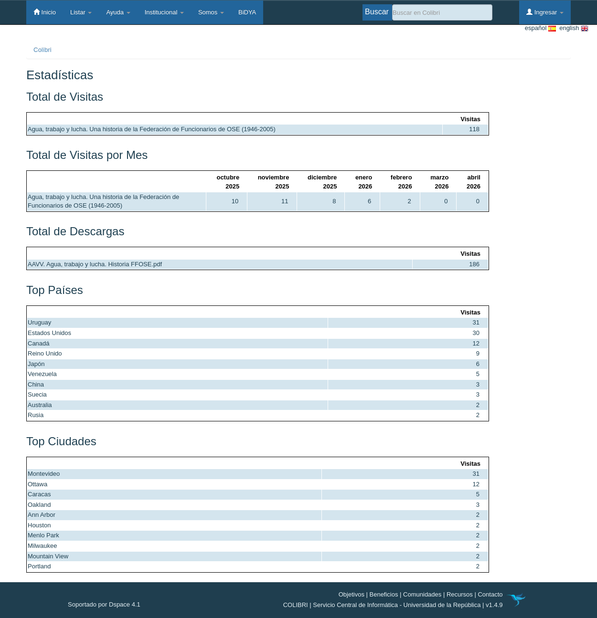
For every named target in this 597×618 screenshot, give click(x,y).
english (572, 28)
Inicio (44, 12)
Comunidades (422, 594)
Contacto (490, 594)
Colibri (42, 49)
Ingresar (545, 12)
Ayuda (118, 12)
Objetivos (351, 594)
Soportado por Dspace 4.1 (104, 604)
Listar (81, 12)
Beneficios (384, 594)
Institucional (164, 12)
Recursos (460, 594)
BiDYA (247, 12)
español (540, 28)
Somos (211, 12)
